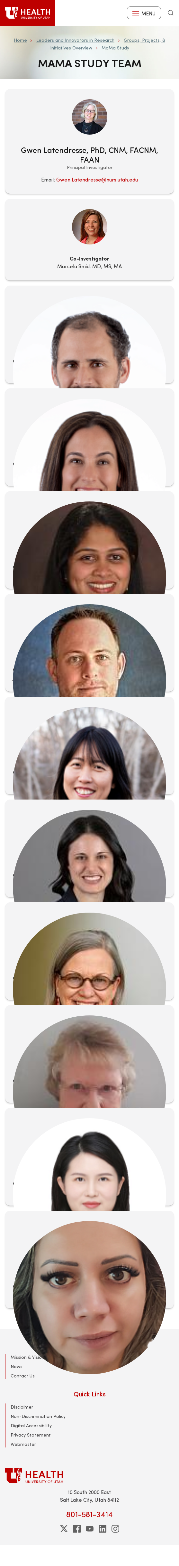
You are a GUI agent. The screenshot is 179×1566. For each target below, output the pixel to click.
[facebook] (77, 1529)
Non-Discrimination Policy (38, 1416)
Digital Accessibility (31, 1425)
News (16, 1366)
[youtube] (90, 1529)
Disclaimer (22, 1407)
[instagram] (115, 1529)
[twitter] (64, 1529)
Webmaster (23, 1444)
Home (20, 40)
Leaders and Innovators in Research (75, 40)
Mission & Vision (27, 1357)
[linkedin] (102, 1529)
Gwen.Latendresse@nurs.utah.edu (97, 179)
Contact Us (23, 1376)
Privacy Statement (31, 1435)
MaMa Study (115, 48)
